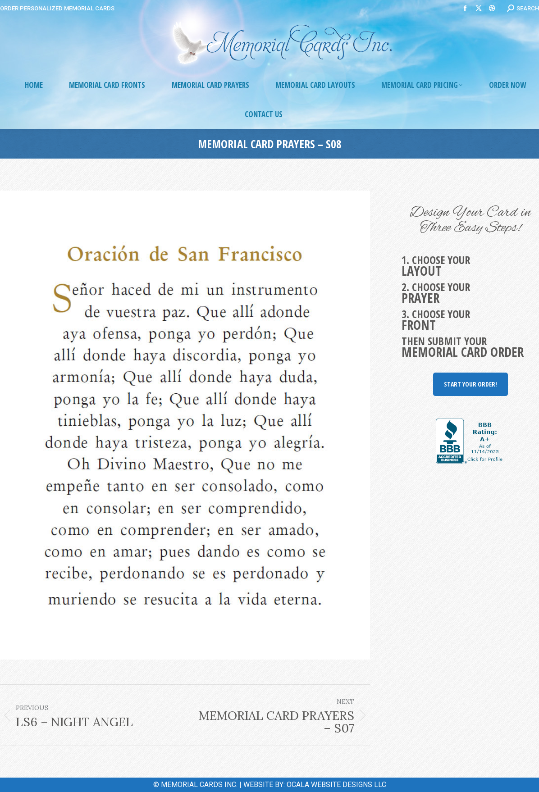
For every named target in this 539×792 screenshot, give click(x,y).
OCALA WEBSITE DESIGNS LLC (336, 784)
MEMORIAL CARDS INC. (199, 784)
